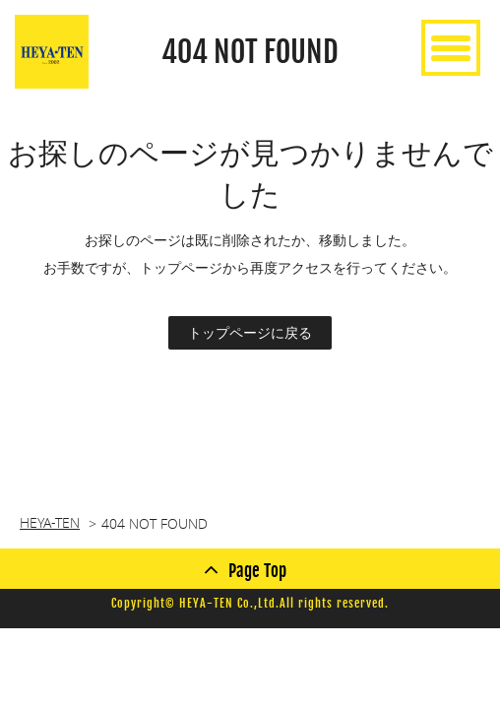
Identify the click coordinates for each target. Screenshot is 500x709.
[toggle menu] (450, 48)
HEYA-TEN (50, 522)
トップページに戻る (250, 332)
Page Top (257, 570)
